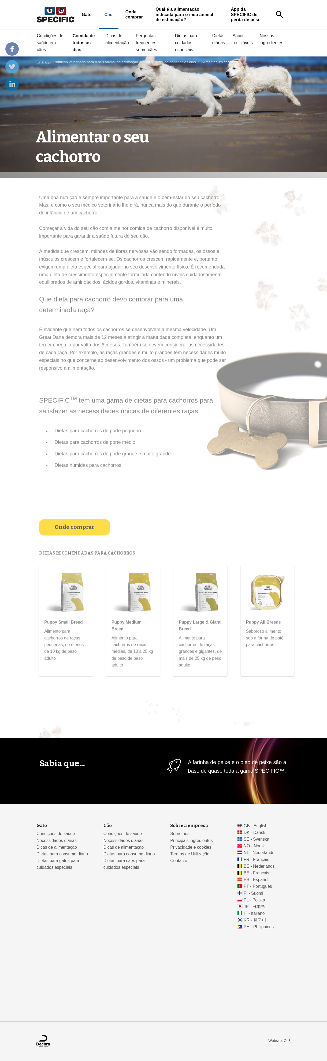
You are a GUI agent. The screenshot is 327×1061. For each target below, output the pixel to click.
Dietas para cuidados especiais (186, 42)
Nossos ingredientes (271, 39)
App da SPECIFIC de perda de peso (246, 14)
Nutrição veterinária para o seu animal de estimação (96, 62)
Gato (87, 14)
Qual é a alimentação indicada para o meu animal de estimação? (184, 14)
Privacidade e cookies (190, 847)
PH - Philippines (259, 926)
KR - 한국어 (255, 920)
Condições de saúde (55, 833)
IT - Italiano (254, 913)
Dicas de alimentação (117, 39)
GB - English (255, 826)
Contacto (178, 860)
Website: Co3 (280, 1041)
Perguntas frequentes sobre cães (146, 42)
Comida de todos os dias (84, 42)
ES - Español (256, 879)
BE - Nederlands (259, 866)
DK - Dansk (254, 832)
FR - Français (256, 859)
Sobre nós (179, 833)
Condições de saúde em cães (50, 42)
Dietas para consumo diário (62, 854)
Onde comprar (134, 15)
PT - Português (258, 886)
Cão (109, 14)
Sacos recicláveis (242, 39)
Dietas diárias (218, 39)
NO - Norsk (254, 846)
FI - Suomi (253, 893)
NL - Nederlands (259, 852)
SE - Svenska (256, 839)
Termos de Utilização (189, 854)
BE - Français (256, 873)
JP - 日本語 (254, 906)
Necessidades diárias (56, 840)
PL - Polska (254, 900)
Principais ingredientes (191, 840)
